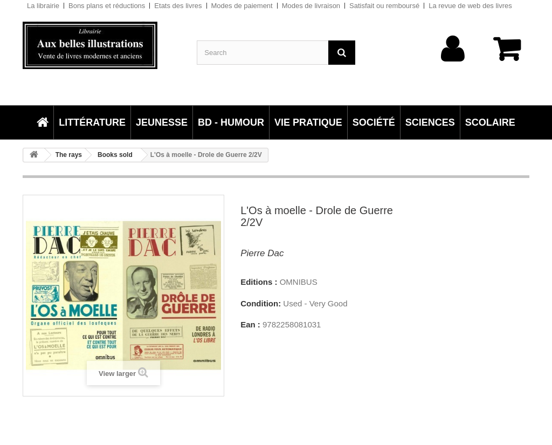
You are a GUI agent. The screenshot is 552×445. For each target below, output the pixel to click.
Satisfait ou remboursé (384, 6)
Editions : (258, 282)
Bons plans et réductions (106, 6)
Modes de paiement (242, 6)
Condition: (260, 303)
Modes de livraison (311, 6)
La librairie (43, 6)
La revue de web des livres (470, 6)
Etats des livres (178, 6)
